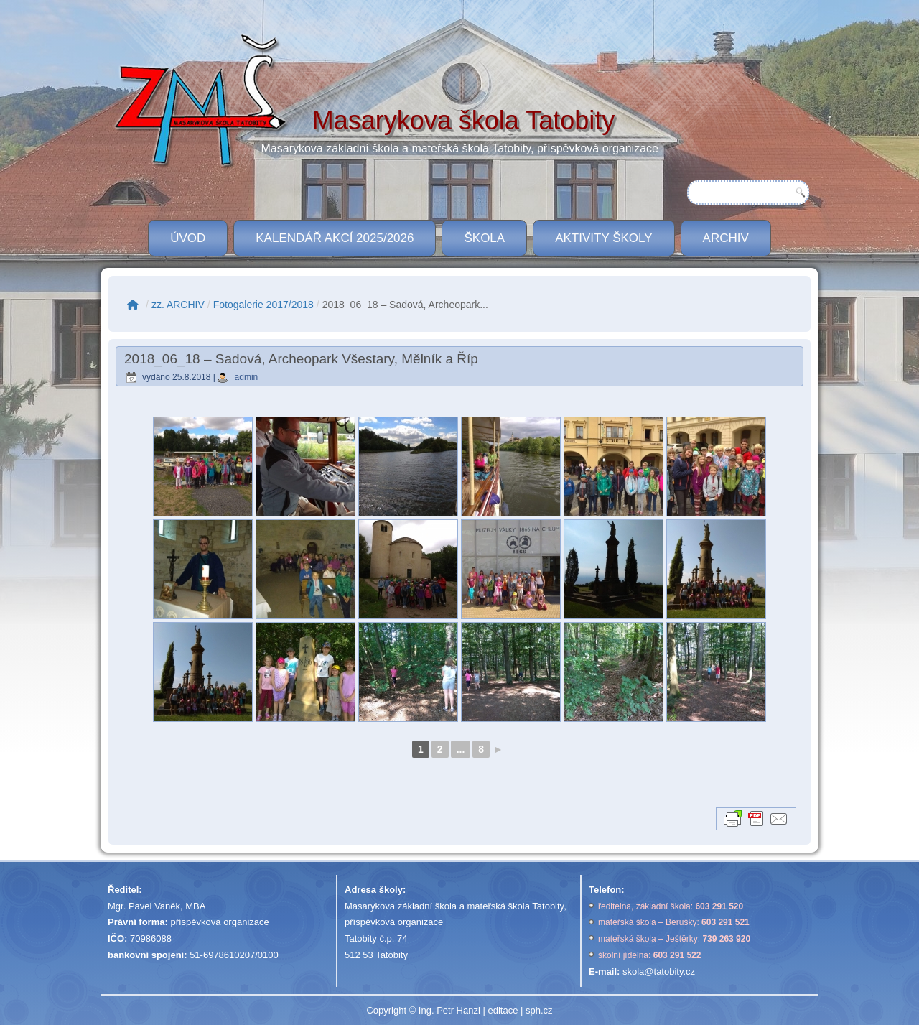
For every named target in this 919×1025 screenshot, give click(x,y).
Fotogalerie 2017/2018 (263, 304)
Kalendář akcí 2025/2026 (335, 238)
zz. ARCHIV (178, 304)
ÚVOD (187, 238)
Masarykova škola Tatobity (463, 120)
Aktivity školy (603, 238)
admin (246, 377)
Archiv (726, 238)
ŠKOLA (484, 238)
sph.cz (539, 1010)
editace (503, 1010)
